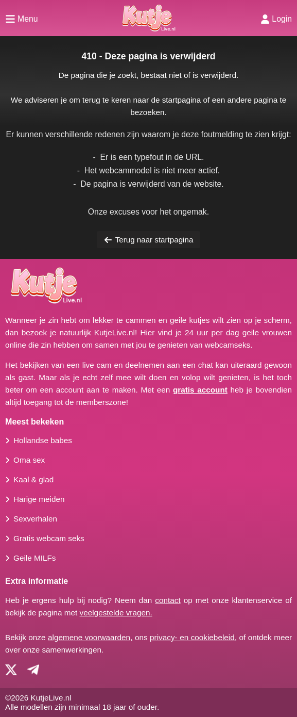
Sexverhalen (35, 518)
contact (167, 600)
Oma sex (29, 459)
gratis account (200, 389)
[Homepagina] (148, 18)
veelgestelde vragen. (116, 612)
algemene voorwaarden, (90, 637)
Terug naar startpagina (149, 239)
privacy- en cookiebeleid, (193, 637)
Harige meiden (38, 499)
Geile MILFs (34, 557)
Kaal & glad (33, 479)
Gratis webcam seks (48, 538)
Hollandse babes (42, 440)
